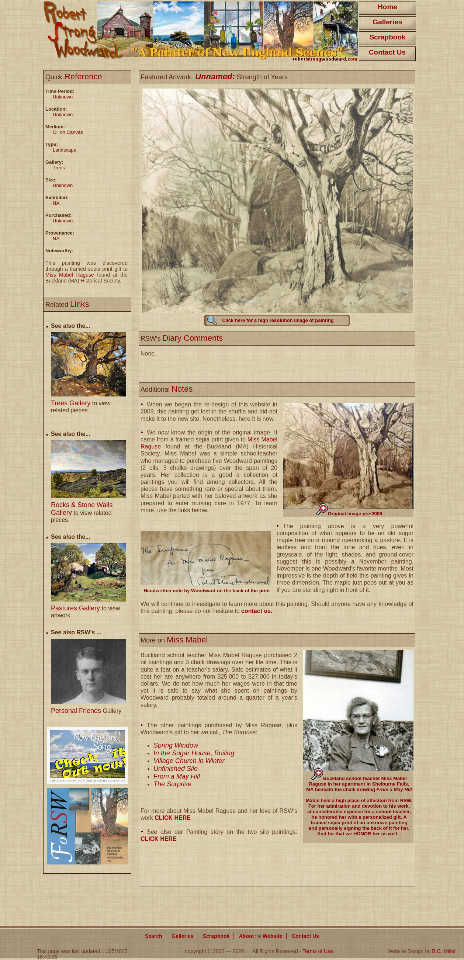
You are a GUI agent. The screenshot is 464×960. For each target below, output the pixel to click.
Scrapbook (387, 37)
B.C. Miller (444, 951)
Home (387, 7)
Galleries (387, 22)
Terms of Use (317, 951)
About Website (261, 936)
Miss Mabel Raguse (69, 275)
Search (153, 936)
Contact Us (387, 52)
